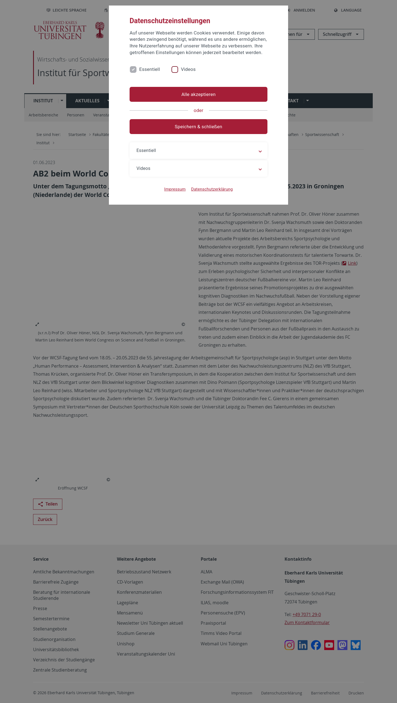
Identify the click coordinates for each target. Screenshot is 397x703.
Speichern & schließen (198, 126)
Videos (188, 69)
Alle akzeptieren (198, 94)
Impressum (175, 189)
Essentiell (149, 69)
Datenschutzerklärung (212, 189)
